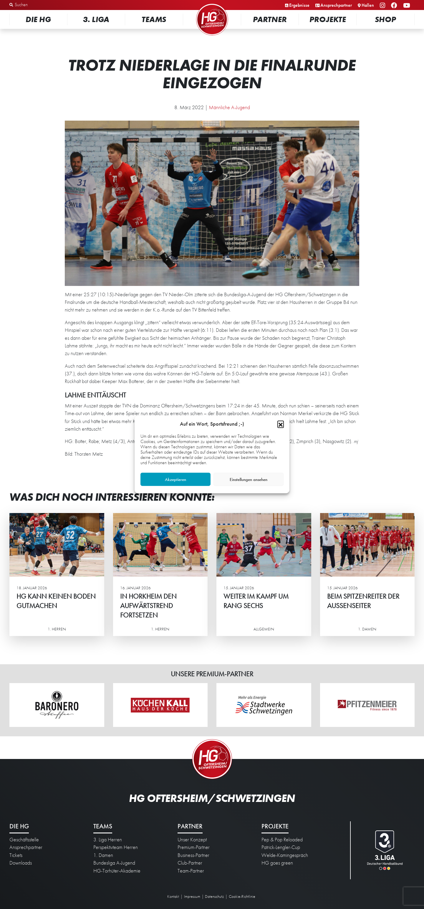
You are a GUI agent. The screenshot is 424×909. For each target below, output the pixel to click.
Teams (154, 19)
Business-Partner (193, 855)
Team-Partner (191, 871)
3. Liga (96, 19)
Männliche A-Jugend (229, 107)
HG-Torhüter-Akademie (116, 871)
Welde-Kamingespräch (284, 855)
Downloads (20, 863)
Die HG (38, 19)
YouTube (407, 6)
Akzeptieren (175, 479)
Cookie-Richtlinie (242, 896)
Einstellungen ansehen (248, 479)
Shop (385, 19)
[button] (281, 424)
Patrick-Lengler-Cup (280, 847)
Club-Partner (190, 863)
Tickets (15, 855)
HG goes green (277, 863)
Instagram (383, 6)
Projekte (327, 19)
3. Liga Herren (107, 839)
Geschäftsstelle (24, 839)
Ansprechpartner (336, 5)
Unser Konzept (192, 839)
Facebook (395, 6)
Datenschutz (214, 896)
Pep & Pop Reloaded (282, 839)
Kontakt (173, 896)
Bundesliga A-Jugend (114, 863)
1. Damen (103, 855)
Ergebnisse (299, 5)
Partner (270, 19)
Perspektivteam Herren (115, 847)
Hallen (368, 5)
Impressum (192, 896)
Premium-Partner (194, 847)
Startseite (212, 4)
